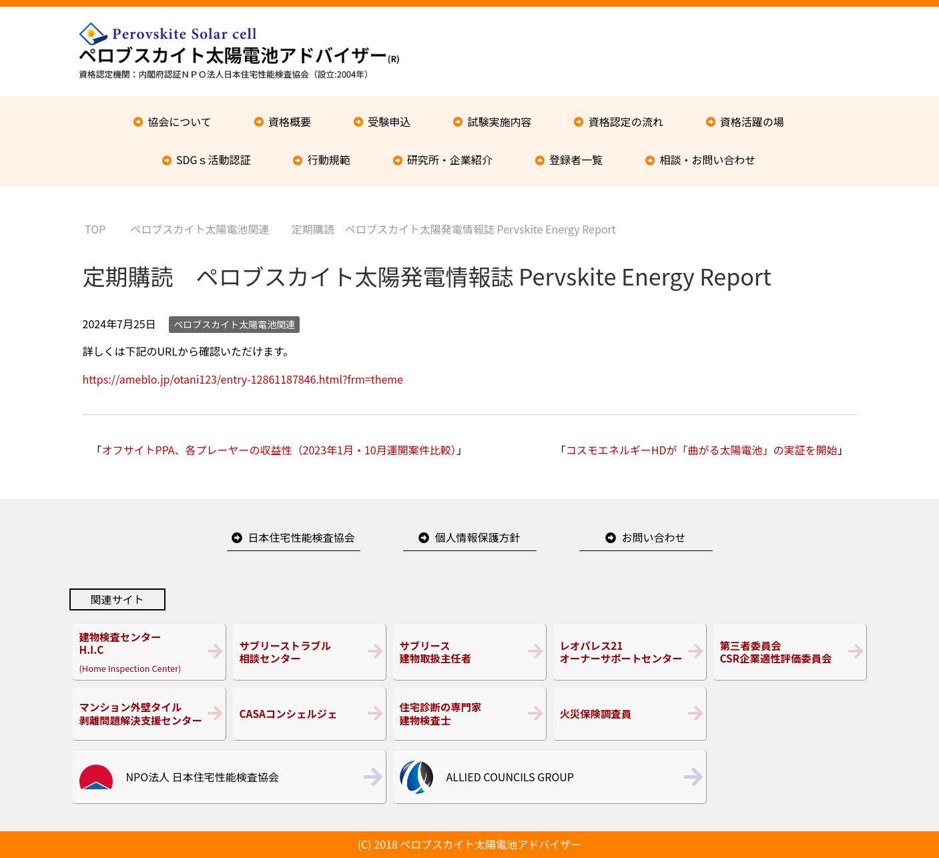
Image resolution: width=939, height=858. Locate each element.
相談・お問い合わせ (707, 159)
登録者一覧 (576, 159)
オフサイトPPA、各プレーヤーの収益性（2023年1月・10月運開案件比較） (279, 450)
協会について (179, 121)
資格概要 (289, 121)
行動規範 (329, 159)
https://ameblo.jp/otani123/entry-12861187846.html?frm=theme (243, 379)
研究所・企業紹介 (450, 159)
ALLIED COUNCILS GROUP (510, 777)
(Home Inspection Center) (149, 652)
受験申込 (389, 121)
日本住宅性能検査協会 (301, 537)
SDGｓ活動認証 (213, 159)
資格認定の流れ (626, 121)
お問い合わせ (653, 537)
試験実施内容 (499, 121)
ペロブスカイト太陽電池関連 (234, 324)
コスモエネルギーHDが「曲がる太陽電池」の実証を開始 (702, 450)
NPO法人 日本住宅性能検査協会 (202, 777)
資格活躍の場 (752, 121)
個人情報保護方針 (477, 537)
